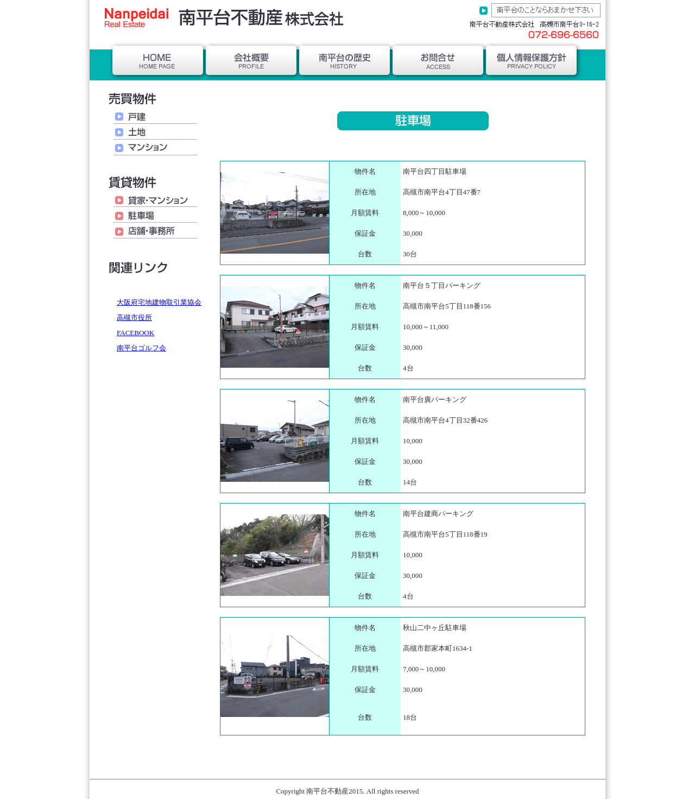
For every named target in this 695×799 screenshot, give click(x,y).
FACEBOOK (135, 333)
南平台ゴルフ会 (141, 348)
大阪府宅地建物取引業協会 (159, 302)
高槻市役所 (134, 317)
